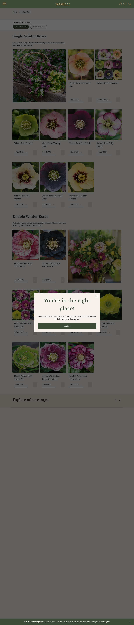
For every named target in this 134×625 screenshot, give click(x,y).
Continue (67, 326)
